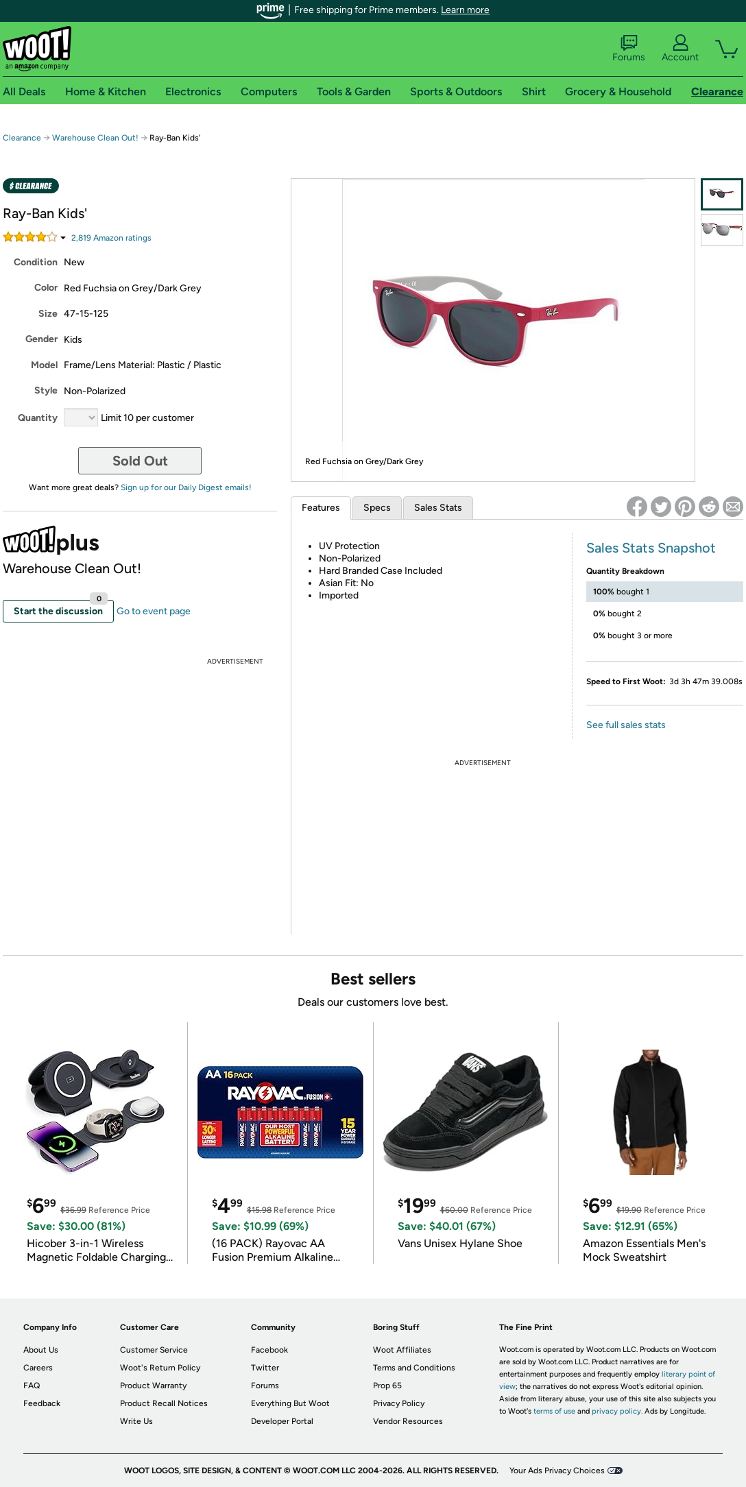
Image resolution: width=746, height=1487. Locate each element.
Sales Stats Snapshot (651, 548)
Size (48, 313)
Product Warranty (153, 1385)
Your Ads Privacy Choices (557, 1470)
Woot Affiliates (402, 1350)
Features (321, 507)
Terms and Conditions (414, 1368)
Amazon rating (111, 238)
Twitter (265, 1368)
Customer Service (154, 1350)
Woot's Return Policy (160, 1368)
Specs (377, 507)
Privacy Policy (398, 1403)
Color (46, 287)
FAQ (31, 1385)
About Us (40, 1350)
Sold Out (140, 460)
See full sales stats (626, 725)
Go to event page (154, 611)
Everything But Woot (290, 1403)
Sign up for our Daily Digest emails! (186, 487)
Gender (41, 339)
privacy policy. (617, 1411)
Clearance (22, 138)
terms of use (554, 1411)
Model (44, 365)
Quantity (38, 418)
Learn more (465, 10)
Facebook (269, 1350)
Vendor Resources (408, 1421)
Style (46, 390)
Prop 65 (387, 1385)
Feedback (41, 1403)
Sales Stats (438, 507)
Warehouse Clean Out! (95, 138)
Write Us (136, 1421)
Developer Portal (282, 1421)
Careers (38, 1368)
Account (680, 48)
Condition (36, 262)
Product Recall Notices (164, 1403)
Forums (628, 48)
